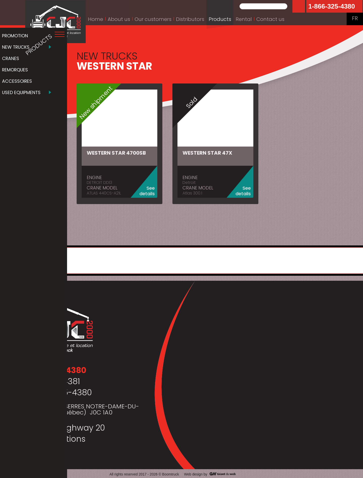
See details (150, 189)
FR (355, 19)
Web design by (195, 473)
